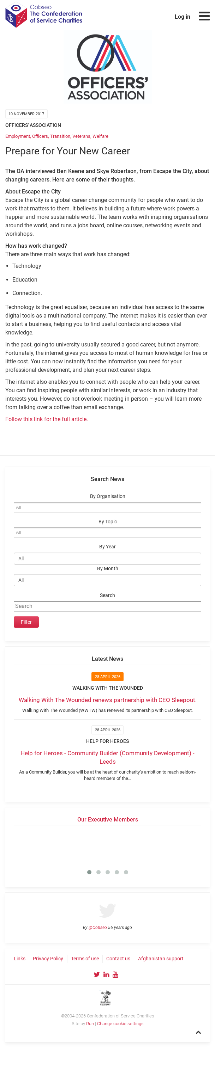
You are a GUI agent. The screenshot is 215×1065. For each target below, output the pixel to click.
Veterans (81, 136)
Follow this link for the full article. (46, 419)
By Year (107, 547)
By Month (107, 569)
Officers (40, 136)
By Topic (107, 522)
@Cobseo (98, 927)
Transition (60, 136)
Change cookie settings (120, 1023)
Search (107, 595)
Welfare (100, 136)
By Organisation (107, 496)
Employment (17, 136)
